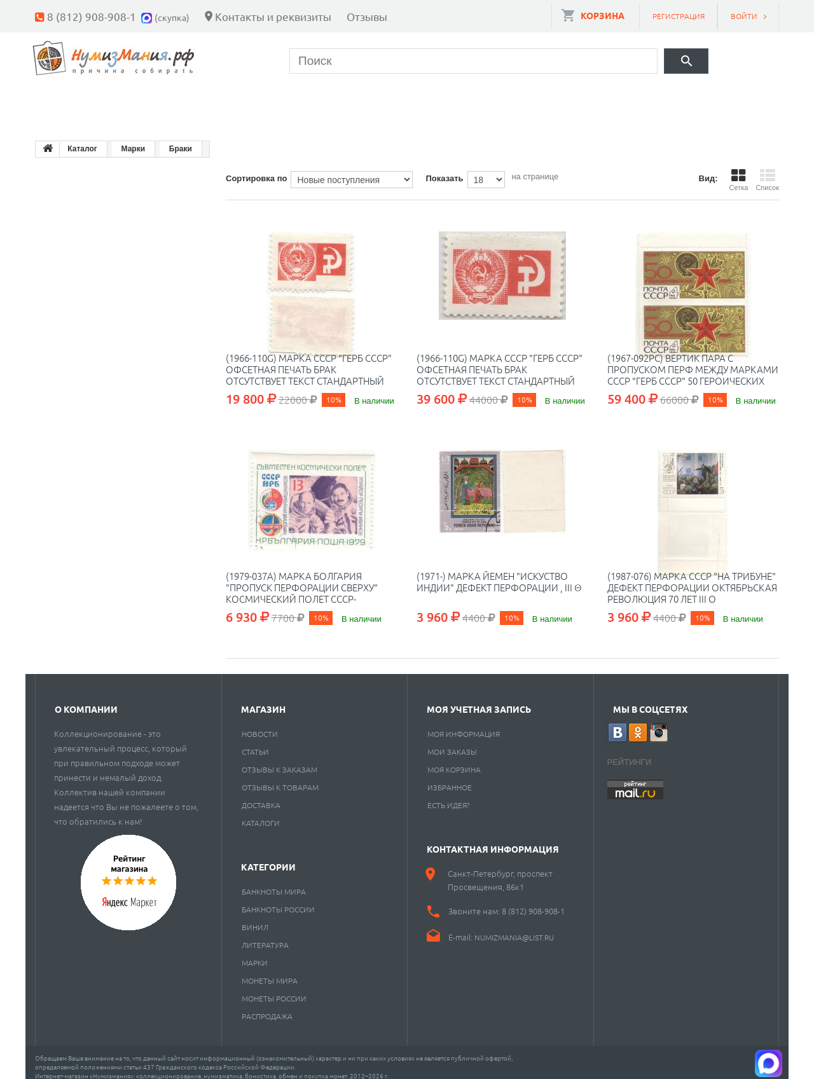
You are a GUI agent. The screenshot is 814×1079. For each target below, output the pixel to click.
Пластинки (415, 101)
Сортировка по (256, 169)
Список (767, 170)
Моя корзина (454, 760)
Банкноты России (278, 900)
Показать (444, 169)
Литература (265, 935)
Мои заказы (452, 742)
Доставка (261, 795)
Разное (507, 101)
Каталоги (261, 813)
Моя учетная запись (479, 699)
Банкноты (164, 101)
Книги (325, 101)
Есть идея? (448, 795)
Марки (251, 101)
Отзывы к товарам (280, 778)
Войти (744, 16)
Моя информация (463, 724)
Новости (260, 724)
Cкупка (587, 101)
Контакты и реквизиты (273, 16)
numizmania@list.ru (514, 928)
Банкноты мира (274, 882)
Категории (268, 857)
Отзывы (367, 16)
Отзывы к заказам (279, 760)
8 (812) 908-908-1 (91, 16)
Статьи (255, 742)
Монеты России (274, 989)
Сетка (738, 170)
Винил (255, 917)
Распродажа (267, 1006)
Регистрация (678, 16)
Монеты (71, 101)
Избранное (449, 778)
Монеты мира (270, 971)
